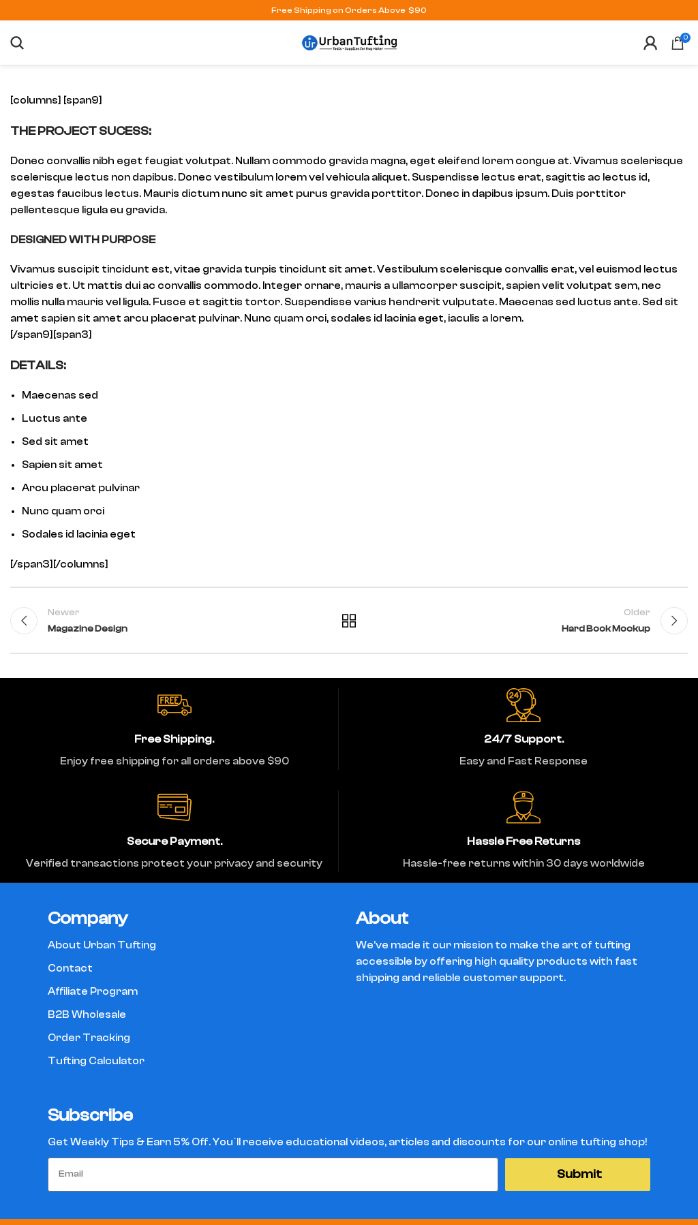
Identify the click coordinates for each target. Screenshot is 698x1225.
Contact (70, 968)
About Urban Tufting (102, 945)
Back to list (349, 620)
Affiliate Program (93, 991)
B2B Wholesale (87, 1015)
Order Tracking (89, 1038)
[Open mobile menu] (37, 43)
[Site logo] (349, 42)
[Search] (17, 43)
